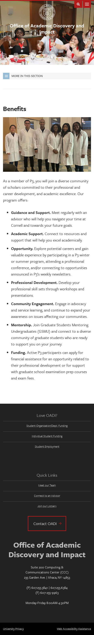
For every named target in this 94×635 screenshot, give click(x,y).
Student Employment (47, 446)
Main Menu (87, 4)
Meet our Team (47, 485)
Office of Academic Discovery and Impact (47, 28)
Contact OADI (45, 523)
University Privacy (13, 629)
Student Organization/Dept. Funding (47, 425)
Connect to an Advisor (47, 495)
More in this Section (23, 76)
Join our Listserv (47, 506)
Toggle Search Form (78, 4)
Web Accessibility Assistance (74, 629)
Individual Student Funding (47, 436)
